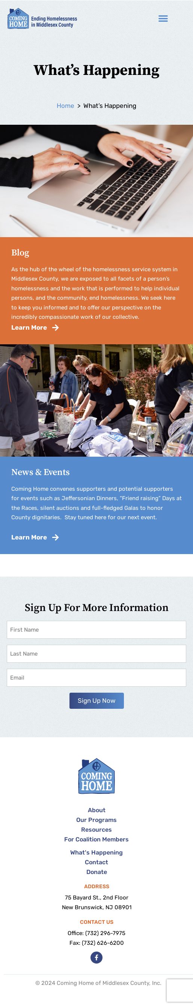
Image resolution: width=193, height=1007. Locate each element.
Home (65, 105)
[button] (163, 18)
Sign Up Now (97, 700)
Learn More (35, 327)
